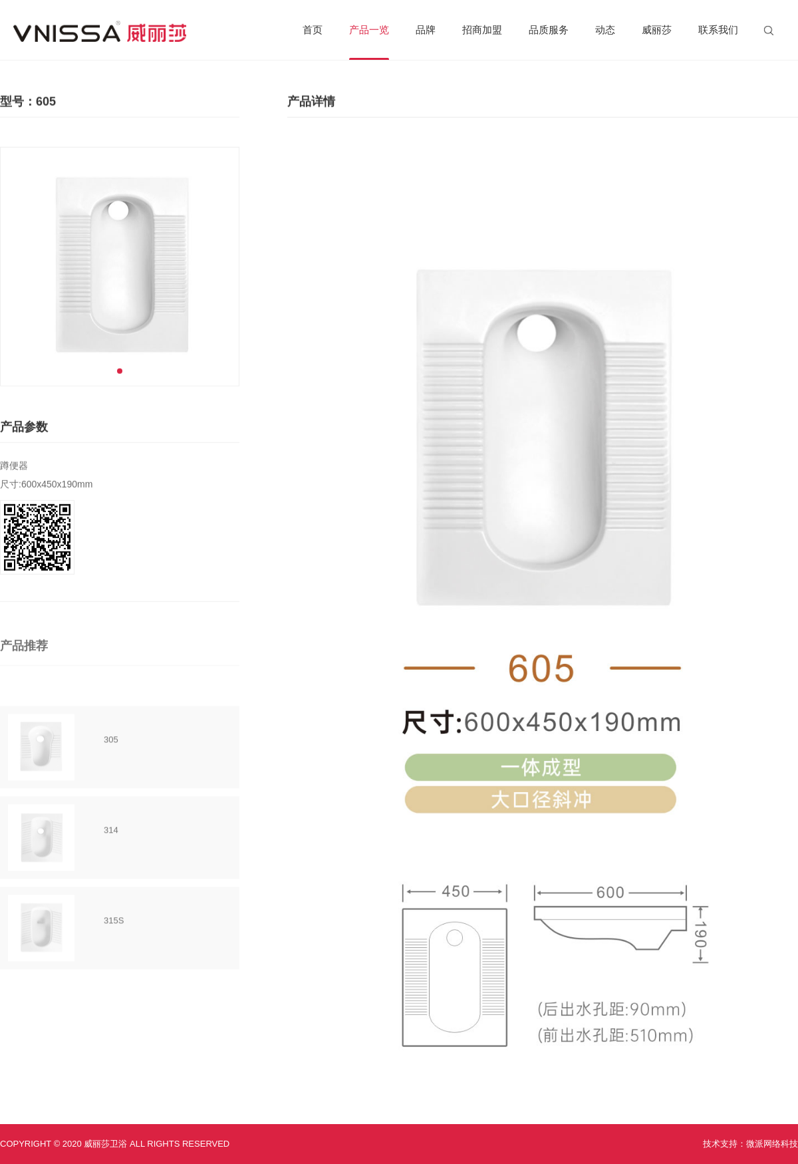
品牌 (426, 29)
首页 (313, 29)
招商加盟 (482, 29)
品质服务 (549, 29)
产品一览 (369, 42)
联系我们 (718, 29)
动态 (605, 29)
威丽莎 (657, 29)
